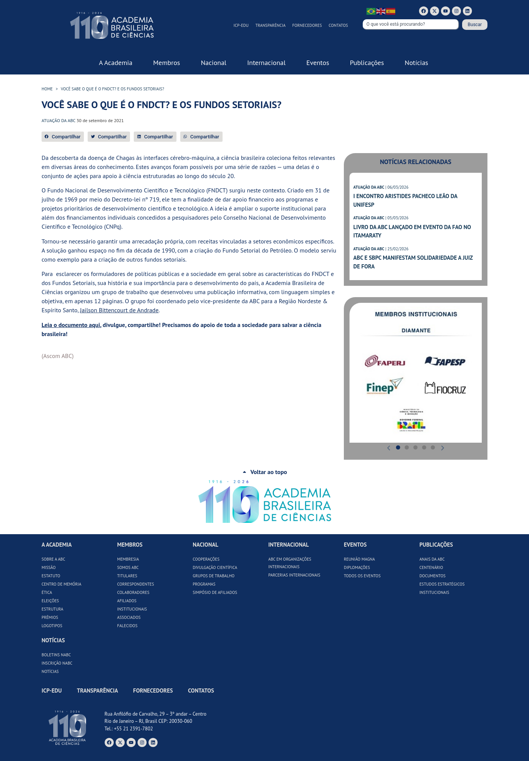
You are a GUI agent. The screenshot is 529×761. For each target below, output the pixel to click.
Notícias (50, 671)
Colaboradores (133, 592)
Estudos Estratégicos (442, 584)
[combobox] (411, 24)
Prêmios (50, 617)
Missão (49, 567)
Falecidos (127, 625)
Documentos (432, 575)
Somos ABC (128, 567)
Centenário (431, 567)
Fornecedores (307, 25)
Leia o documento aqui (71, 325)
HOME (47, 88)
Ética (47, 592)
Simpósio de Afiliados (215, 592)
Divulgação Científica (215, 567)
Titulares (127, 575)
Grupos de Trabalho (214, 575)
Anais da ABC (432, 559)
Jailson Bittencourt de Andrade (119, 310)
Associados (129, 617)
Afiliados (126, 600)
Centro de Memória (61, 584)
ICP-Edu (241, 25)
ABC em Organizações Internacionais (289, 562)
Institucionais (132, 609)
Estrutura (52, 609)
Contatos (338, 25)
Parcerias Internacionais (294, 575)
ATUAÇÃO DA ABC (368, 187)
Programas (204, 584)
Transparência (270, 25)
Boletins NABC (56, 654)
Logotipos (52, 625)
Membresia (128, 559)
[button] (63, 137)
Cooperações (206, 559)
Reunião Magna (359, 559)
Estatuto (51, 575)
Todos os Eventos (362, 575)
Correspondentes (135, 584)
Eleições (50, 600)
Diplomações (357, 567)
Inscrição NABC (57, 663)
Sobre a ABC (53, 559)
